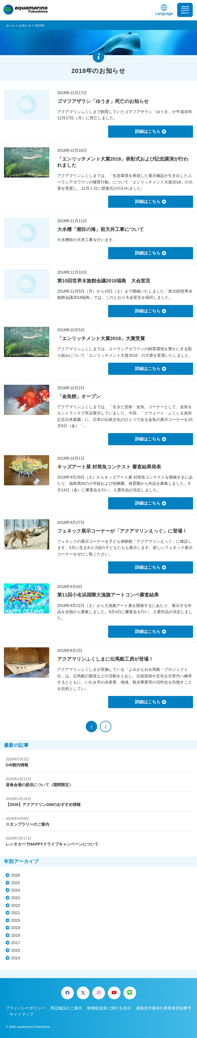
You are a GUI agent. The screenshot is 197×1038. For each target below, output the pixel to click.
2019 (15, 927)
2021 (15, 913)
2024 (15, 890)
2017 (15, 942)
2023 (15, 898)
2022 (15, 905)
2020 (15, 920)
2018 (15, 935)
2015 (15, 950)
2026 (15, 875)
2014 (15, 958)
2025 (15, 883)
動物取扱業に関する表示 (109, 1008)
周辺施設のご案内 (66, 1008)
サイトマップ (21, 1014)
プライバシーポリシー (25, 1008)
